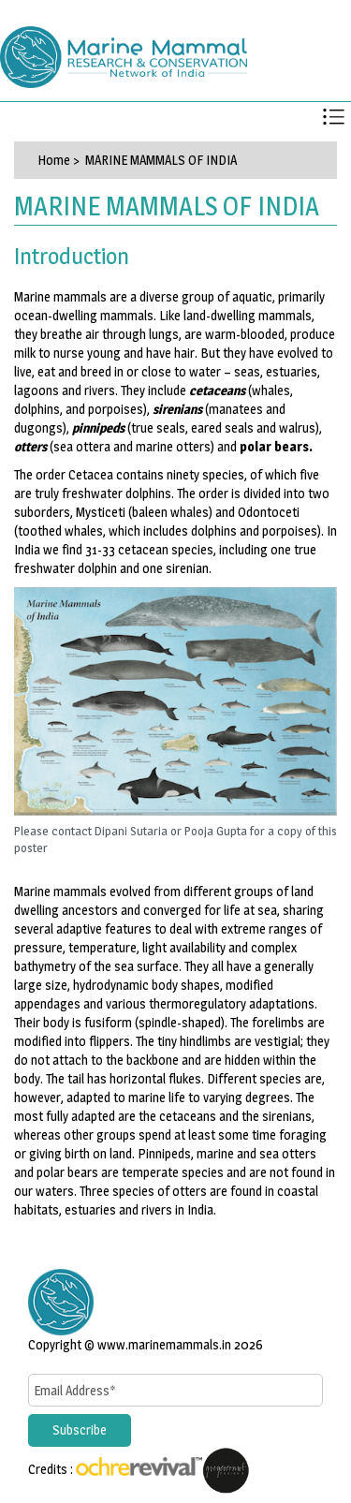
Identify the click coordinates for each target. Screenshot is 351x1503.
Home (53, 160)
